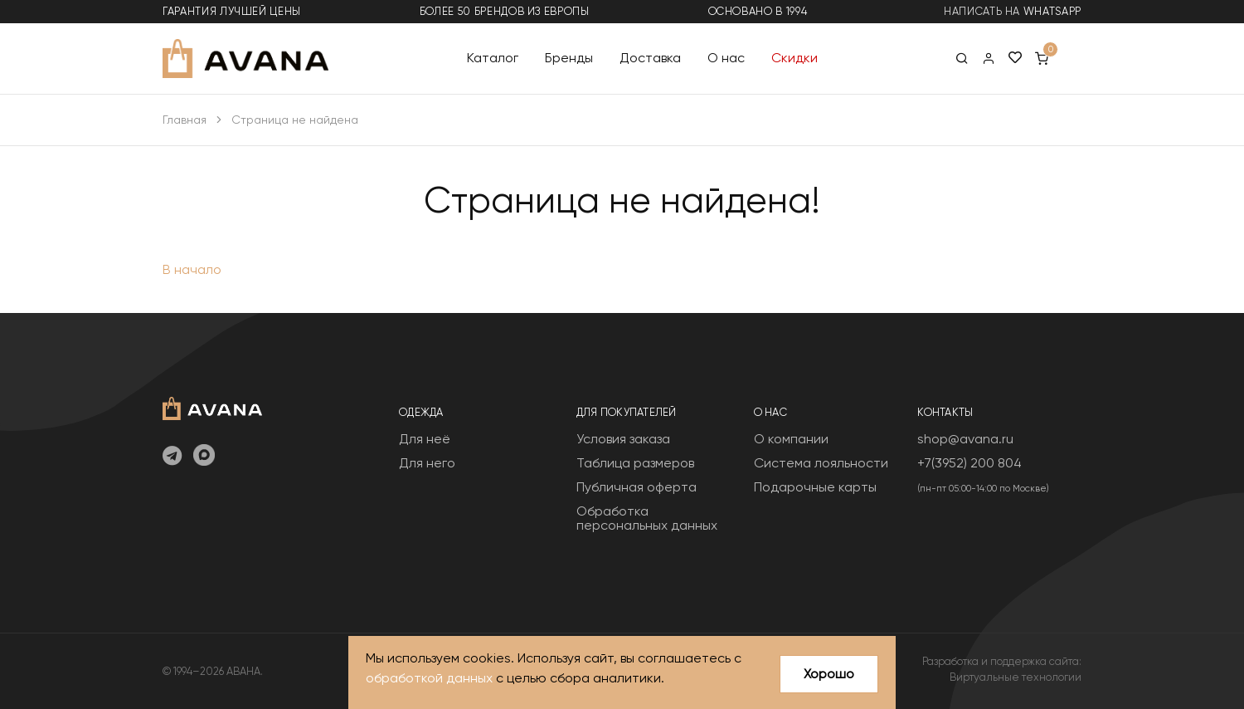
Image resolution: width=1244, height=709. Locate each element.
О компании (791, 439)
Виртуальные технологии (1015, 677)
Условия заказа (623, 439)
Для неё (424, 439)
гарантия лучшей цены (232, 11)
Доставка (650, 58)
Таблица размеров (635, 463)
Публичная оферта (636, 487)
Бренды (569, 58)
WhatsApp (1052, 11)
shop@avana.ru (965, 439)
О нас (726, 58)
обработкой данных (429, 678)
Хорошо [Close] (829, 674)
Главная (185, 119)
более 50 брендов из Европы (505, 11)
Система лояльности (821, 463)
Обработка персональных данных (646, 518)
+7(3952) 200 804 (969, 463)
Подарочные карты (815, 487)
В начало (192, 269)
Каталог (492, 58)
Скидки (794, 58)
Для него (427, 463)
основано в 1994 (758, 11)
